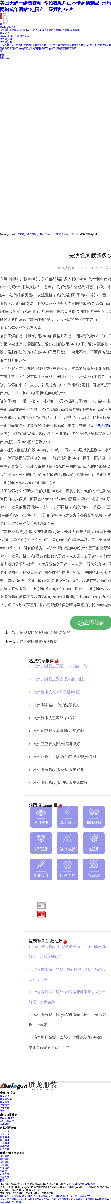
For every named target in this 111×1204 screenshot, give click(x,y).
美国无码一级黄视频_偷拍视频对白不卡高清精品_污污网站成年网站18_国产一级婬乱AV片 (46, 1196)
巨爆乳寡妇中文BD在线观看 (42, 1199)
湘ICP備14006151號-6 (11, 1184)
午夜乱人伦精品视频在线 (88, 1199)
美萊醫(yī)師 (6, 1099)
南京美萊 (23, 48)
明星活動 (24, 36)
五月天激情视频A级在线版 (13, 1199)
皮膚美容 (57, 30)
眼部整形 (4, 30)
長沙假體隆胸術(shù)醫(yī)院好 (45, 632)
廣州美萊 (23, 45)
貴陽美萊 (41, 48)
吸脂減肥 (41, 30)
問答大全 (4, 51)
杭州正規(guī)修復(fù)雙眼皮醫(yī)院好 (65, 757)
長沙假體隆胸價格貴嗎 (38, 642)
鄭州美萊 (69, 45)
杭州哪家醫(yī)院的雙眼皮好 (56, 705)
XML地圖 (90, 1184)
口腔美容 (67, 30)
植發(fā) (76, 30)
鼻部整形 (13, 30)
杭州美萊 (97, 45)
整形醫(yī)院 (6, 42)
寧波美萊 (51, 48)
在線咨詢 (4, 1124)
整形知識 (4, 1111)
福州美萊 (60, 48)
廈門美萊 (13, 48)
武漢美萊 (78, 45)
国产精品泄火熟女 (66, 1199)
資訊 (2, 54)
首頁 (2, 24)
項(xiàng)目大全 (8, 27)
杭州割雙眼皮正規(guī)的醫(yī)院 (60, 666)
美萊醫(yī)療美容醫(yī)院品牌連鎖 (34, 234)
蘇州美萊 (4, 48)
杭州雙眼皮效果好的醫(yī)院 (56, 692)
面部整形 (32, 30)
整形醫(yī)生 (6, 39)
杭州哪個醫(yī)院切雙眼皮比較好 (60, 783)
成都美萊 (51, 45)
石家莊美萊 (70, 48)
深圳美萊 (32, 45)
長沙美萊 (87, 45)
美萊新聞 (4, 1102)
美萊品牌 (4, 33)
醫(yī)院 (70, 234)
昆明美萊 (106, 45)
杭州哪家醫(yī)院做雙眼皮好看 (58, 770)
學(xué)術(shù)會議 (9, 36)
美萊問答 (4, 1108)
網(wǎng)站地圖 (77, 1184)
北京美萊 (13, 45)
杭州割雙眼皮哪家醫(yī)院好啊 (58, 731)
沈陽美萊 (32, 48)
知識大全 (4, 57)
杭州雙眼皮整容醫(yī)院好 (54, 718)
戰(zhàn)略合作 (7, 1118)
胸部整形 (23, 30)
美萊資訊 (58, 234)
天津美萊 (41, 45)
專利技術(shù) (7, 1121)
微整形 (49, 30)
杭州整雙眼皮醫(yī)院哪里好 (56, 744)
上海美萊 (4, 45)
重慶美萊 (60, 45)
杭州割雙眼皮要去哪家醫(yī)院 (58, 679)
